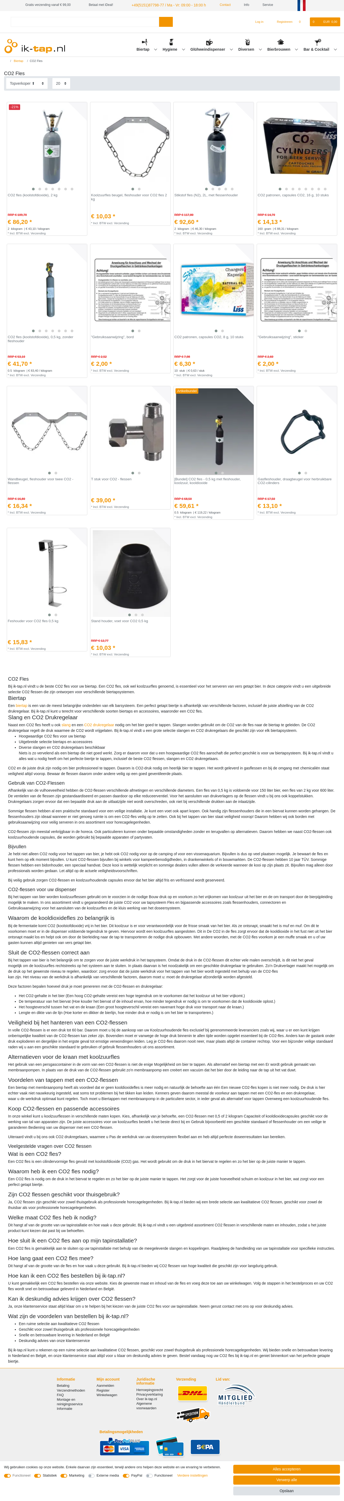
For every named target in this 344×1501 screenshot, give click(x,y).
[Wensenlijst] (302, 21)
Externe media (107, 1475)
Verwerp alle (286, 1480)
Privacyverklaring (149, 1394)
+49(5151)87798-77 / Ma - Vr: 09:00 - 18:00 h (163, 5)
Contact (216, 5)
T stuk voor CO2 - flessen (111, 478)
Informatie (65, 1408)
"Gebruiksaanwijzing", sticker (281, 336)
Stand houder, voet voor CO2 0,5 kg (119, 620)
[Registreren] (282, 21)
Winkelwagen (106, 1394)
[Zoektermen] (85, 21)
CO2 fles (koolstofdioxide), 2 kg (33, 195)
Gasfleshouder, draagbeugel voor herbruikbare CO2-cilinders (295, 480)
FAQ (60, 1394)
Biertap (143, 48)
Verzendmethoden (71, 1390)
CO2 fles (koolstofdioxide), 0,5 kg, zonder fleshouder (40, 338)
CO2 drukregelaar (99, 724)
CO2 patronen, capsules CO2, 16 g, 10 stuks (293, 195)
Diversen (246, 48)
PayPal (136, 1475)
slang (66, 724)
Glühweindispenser (208, 48)
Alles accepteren (287, 1469)
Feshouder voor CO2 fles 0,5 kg (33, 620)
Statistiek (50, 1475)
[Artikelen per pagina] (61, 83)
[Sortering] (27, 83)
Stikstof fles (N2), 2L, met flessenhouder (206, 195)
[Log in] (257, 21)
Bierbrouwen (279, 48)
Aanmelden (105, 1385)
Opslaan (287, 1491)
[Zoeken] (166, 21)
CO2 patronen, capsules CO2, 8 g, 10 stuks (208, 336)
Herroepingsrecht (149, 1389)
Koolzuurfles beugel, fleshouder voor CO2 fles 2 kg (129, 197)
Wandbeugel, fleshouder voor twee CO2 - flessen (40, 480)
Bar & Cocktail (316, 48)
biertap (21, 705)
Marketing (76, 1475)
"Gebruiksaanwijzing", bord (112, 336)
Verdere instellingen (192, 1475)
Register (102, 1390)
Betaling (63, 1385)
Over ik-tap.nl (146, 1398)
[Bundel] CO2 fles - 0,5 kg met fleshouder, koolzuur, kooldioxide (207, 480)
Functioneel (22, 1475)
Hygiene (170, 48)
